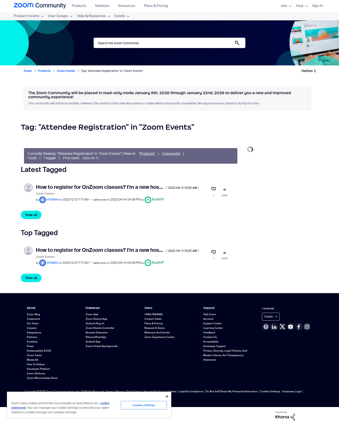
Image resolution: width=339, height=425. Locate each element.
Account (208, 319)
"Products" (147, 153)
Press (30, 346)
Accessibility (210, 341)
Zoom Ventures (36, 373)
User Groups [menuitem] (60, 16)
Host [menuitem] (302, 6)
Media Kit (32, 360)
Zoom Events (66, 71)
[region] (89, 404)
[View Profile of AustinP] (158, 199)
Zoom (28, 71)
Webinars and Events (157, 332)
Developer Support (214, 346)
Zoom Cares (34, 355)
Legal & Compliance (191, 391)
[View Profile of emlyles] (52, 199)
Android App (93, 341)
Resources (128, 5)
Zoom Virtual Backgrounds (102, 346)
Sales (148, 308)
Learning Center (213, 328)
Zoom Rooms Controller (100, 328)
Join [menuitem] (286, 6)
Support (209, 308)
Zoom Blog (33, 314)
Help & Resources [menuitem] (93, 16)
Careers (31, 328)
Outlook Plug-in (95, 323)
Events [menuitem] (122, 16)
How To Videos (36, 364)
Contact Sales (153, 319)
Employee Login (292, 391)
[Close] (167, 396)
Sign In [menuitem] (317, 6)
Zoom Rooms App (96, 319)
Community (171, 153)
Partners (32, 337)
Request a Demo (154, 328)
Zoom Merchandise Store (42, 378)
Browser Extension (97, 332)
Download (93, 308)
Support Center (212, 323)
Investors (32, 341)
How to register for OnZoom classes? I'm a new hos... (117, 187)
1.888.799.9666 (153, 314)
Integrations (34, 332)
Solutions (104, 5)
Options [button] (307, 71)
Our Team (32, 323)
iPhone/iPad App (96, 337)
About (31, 308)
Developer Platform (38, 369)
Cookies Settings (270, 391)
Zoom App (92, 314)
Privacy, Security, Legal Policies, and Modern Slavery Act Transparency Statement (225, 355)
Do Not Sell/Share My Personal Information (231, 391)
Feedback (209, 332)
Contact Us (210, 337)
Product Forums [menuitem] (29, 16)
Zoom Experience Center (159, 337)
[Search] (169, 43)
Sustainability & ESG (39, 350)
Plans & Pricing (156, 5)
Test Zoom (209, 314)
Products (81, 5)
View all (31, 215)
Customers (33, 319)
